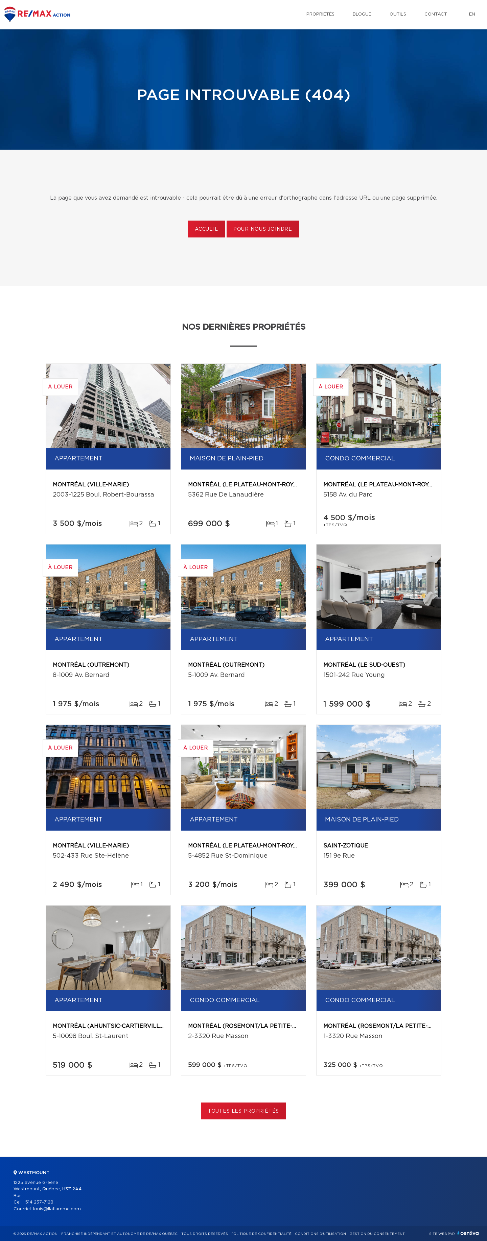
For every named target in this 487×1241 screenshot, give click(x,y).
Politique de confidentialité (261, 1234)
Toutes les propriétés (243, 1111)
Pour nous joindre (262, 229)
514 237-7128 (39, 1202)
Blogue (362, 14)
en (472, 14)
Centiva (468, 1233)
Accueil (206, 229)
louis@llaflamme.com (57, 1209)
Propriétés (320, 14)
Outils (398, 14)
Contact (435, 14)
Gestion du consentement (377, 1234)
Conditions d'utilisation (320, 1234)
